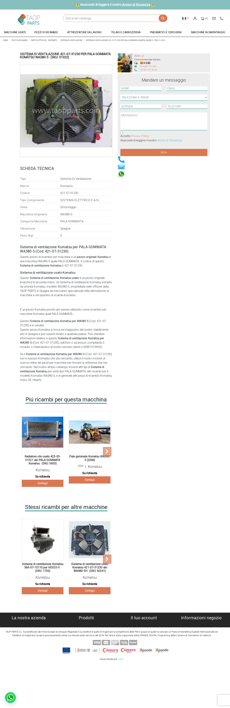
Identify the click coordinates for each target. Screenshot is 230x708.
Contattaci (28, 649)
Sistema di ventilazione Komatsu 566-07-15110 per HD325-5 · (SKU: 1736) (42, 567)
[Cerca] (115, 18)
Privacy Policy (140, 136)
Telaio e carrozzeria (86, 641)
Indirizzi (143, 636)
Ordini (143, 628)
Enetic (121, 702)
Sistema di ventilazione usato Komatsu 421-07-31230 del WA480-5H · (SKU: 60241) (89, 567)
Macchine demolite (86, 628)
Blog (29, 654)
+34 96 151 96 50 (148, 69)
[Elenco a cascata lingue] (185, 18)
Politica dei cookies (28, 628)
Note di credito (143, 632)
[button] (15, 33)
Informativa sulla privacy (28, 632)
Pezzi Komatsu (86, 649)
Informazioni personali (144, 624)
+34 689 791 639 (148, 66)
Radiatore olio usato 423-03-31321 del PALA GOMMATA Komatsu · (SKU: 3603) (43, 460)
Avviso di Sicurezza (136, 4)
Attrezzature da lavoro (86, 636)
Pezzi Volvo (86, 654)
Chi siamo (29, 624)
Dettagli (43, 483)
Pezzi (86, 632)
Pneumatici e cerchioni (86, 645)
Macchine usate (86, 624)
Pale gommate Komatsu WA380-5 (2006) (89, 458)
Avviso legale (28, 636)
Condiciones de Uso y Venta (29, 641)
